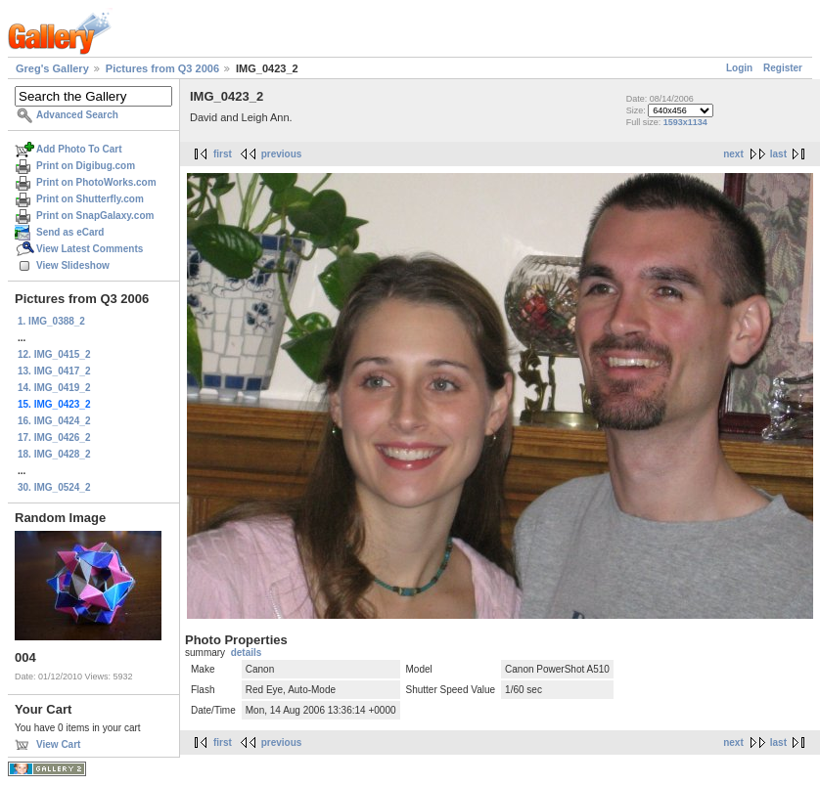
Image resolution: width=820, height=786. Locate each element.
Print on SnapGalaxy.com (95, 215)
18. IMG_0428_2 (54, 454)
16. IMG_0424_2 (54, 420)
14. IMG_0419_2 (54, 387)
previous (281, 154)
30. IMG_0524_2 (54, 487)
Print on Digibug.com (85, 165)
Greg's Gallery (52, 68)
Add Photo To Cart (79, 149)
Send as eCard (70, 232)
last (778, 154)
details (246, 652)
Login (739, 68)
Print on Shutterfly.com (90, 199)
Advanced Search (77, 114)
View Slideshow (73, 265)
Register (782, 68)
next (733, 154)
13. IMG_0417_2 (54, 371)
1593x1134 (685, 122)
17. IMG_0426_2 (54, 437)
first (222, 154)
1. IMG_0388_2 (51, 321)
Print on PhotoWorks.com (96, 182)
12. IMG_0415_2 (54, 354)
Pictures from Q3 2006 (162, 68)
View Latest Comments (89, 248)
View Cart (58, 744)
